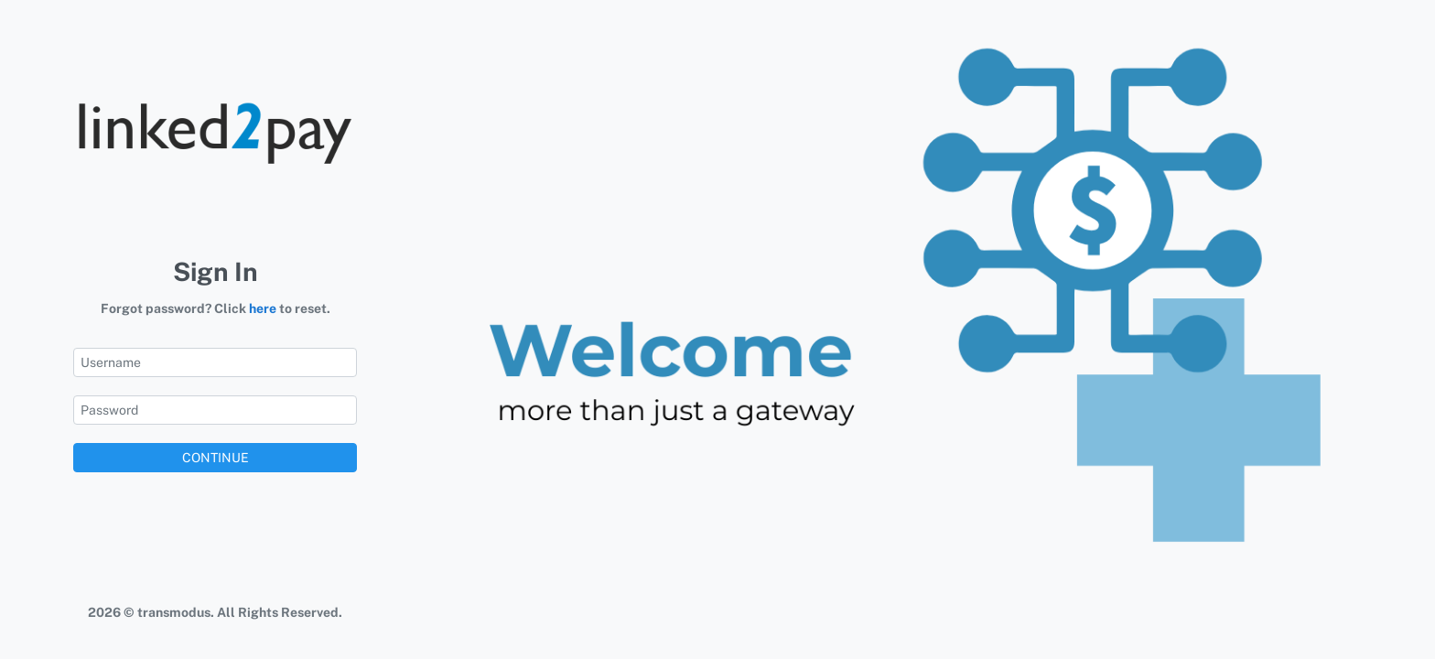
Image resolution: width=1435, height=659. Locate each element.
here (262, 308)
